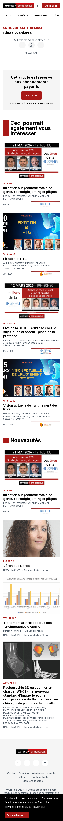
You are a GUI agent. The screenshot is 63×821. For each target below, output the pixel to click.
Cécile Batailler (40, 416)
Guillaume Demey (13, 263)
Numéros (23, 15)
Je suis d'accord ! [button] (16, 815)
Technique (9, 618)
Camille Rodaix (30, 713)
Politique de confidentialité (33, 777)
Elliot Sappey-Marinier (17, 266)
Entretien (9, 561)
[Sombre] (38, 5)
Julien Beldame (35, 710)
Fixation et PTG (15, 259)
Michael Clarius (35, 263)
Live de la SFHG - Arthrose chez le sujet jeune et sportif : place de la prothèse (29, 332)
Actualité (9, 683)
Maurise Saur (11, 713)
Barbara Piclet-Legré (16, 723)
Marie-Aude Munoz (34, 707)
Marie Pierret (46, 718)
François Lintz (12, 707)
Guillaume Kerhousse (16, 715)
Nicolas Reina (13, 343)
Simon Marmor (41, 196)
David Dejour (11, 414)
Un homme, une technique (23, 28)
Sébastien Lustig (13, 268)
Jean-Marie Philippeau (45, 340)
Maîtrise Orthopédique (31, 40)
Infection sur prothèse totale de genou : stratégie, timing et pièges (30, 190)
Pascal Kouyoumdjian (17, 196)
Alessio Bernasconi (15, 720)
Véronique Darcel (17, 566)
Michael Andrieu (13, 631)
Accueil (8, 15)
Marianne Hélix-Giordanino (20, 718)
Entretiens (40, 15)
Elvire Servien (41, 266)
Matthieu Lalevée (14, 710)
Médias (57, 15)
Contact (11, 773)
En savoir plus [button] (37, 806)
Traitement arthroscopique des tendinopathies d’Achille (27, 625)
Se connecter (47, 103)
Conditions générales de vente (37, 773)
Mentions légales (33, 781)
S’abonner (51, 5)
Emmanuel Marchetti (16, 416)
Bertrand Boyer (13, 199)
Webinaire (9, 183)
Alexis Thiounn (34, 631)
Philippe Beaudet (39, 720)
